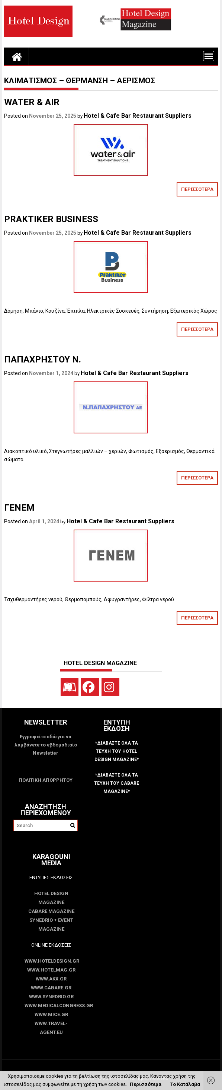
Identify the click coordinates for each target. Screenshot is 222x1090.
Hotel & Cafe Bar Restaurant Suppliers (138, 115)
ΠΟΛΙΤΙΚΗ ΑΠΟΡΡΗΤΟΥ (46, 780)
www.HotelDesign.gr (51, 961)
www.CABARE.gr (51, 987)
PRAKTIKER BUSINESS (51, 219)
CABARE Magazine (51, 911)
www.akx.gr (51, 979)
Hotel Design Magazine (51, 898)
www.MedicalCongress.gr (51, 1005)
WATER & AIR (31, 102)
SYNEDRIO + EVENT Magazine (51, 924)
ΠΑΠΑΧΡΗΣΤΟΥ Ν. (43, 359)
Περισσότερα (145, 1084)
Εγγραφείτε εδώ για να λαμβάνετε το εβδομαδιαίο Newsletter (46, 745)
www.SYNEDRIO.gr (51, 996)
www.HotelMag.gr (51, 970)
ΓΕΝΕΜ (19, 507)
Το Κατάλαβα (185, 1084)
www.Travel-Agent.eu (51, 1028)
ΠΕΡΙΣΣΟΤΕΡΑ (197, 189)
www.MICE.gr (51, 1014)
